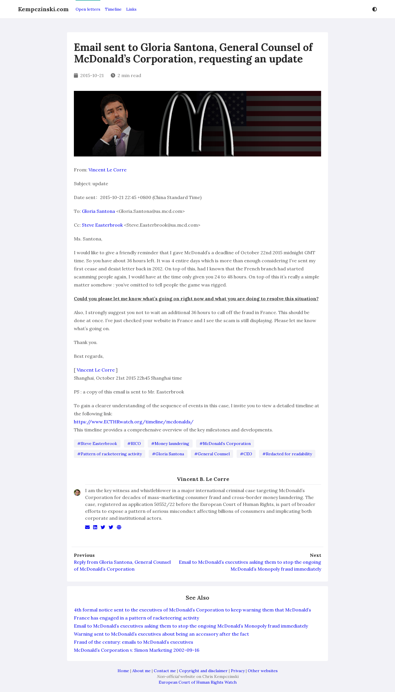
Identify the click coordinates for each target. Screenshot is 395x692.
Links (131, 9)
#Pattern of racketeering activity (109, 453)
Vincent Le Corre (107, 170)
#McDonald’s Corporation (225, 443)
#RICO (134, 443)
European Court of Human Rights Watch (198, 682)
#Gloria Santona (168, 453)
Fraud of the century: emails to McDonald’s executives (133, 642)
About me (141, 670)
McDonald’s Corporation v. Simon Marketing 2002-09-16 (136, 650)
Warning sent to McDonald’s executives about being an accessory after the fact (161, 634)
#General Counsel (212, 453)
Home (123, 670)
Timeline (113, 9)
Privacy (238, 670)
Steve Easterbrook (102, 225)
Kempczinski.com (43, 9)
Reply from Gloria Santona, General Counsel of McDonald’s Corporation (122, 565)
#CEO (246, 453)
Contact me (165, 670)
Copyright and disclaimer (203, 670)
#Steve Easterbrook (97, 443)
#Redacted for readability (287, 453)
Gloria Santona (98, 211)
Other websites (263, 670)
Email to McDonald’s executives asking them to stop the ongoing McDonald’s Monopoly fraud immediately (250, 565)
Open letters (88, 9)
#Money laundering (170, 443)
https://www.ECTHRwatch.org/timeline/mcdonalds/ (133, 422)
